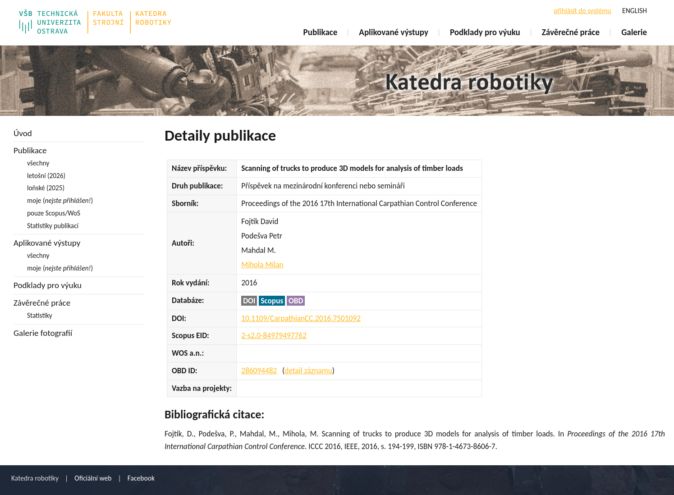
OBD (296, 301)
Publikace (320, 32)
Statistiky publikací (52, 225)
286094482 (259, 371)
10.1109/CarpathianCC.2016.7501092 (301, 318)
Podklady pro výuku (485, 32)
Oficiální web (92, 478)
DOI (249, 301)
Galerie (634, 32)
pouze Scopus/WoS (53, 213)
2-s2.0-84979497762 (274, 335)
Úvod (23, 133)
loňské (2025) (45, 187)
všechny (38, 163)
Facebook (141, 478)
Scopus (272, 301)
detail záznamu (308, 371)
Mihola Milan (262, 265)
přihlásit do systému (582, 10)
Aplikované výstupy (393, 32)
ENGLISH (634, 10)
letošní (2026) (46, 175)
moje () (60, 200)
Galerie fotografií (43, 333)
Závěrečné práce (571, 32)
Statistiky (39, 315)
